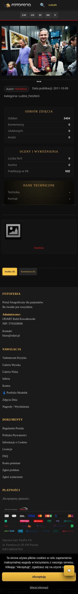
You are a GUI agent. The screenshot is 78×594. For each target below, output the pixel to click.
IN (40, 15)
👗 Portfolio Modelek (15, 392)
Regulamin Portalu (13, 428)
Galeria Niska (10, 371)
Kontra (6, 385)
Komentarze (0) (28, 271)
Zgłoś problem (10, 470)
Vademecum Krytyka (14, 357)
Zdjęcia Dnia (9, 399)
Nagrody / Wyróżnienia (15, 406)
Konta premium (11, 463)
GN (32, 15)
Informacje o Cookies (14, 442)
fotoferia (21, 89)
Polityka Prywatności (14, 435)
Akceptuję (39, 576)
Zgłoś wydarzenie (12, 477)
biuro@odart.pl (11, 335)
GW (24, 15)
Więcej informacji (39, 587)
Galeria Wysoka (11, 364)
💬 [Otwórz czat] (69, 570)
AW (48, 15)
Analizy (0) (9, 271)
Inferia (6, 378)
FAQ (5, 456)
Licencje (7, 449)
